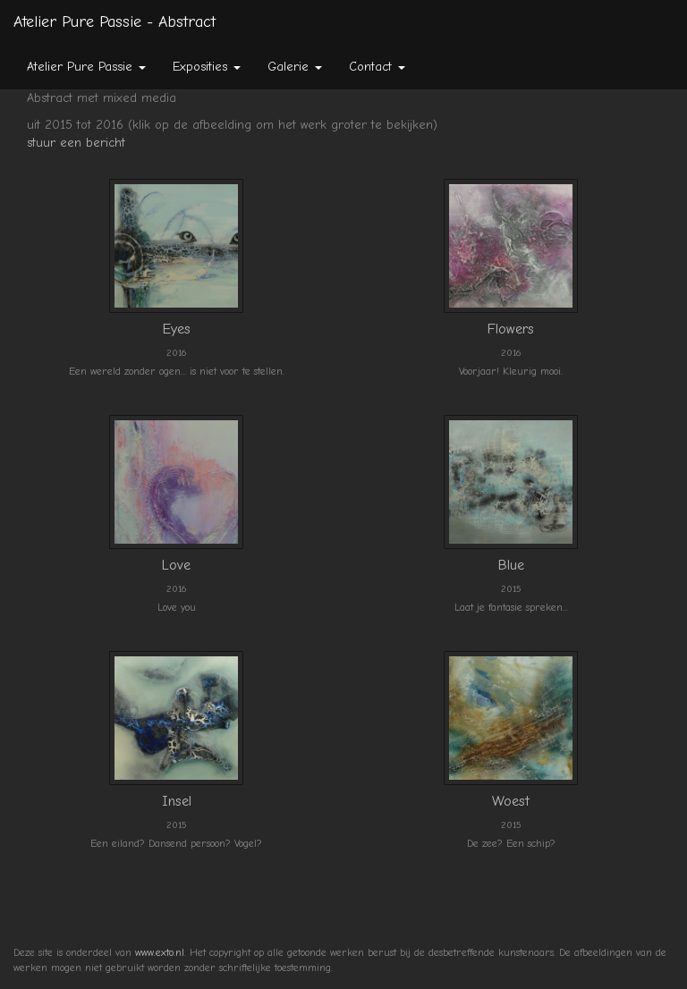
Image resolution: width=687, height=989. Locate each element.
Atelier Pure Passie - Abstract (114, 22)
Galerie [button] (294, 66)
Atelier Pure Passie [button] (86, 66)
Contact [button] (377, 66)
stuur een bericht (76, 142)
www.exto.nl (159, 952)
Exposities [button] (207, 66)
